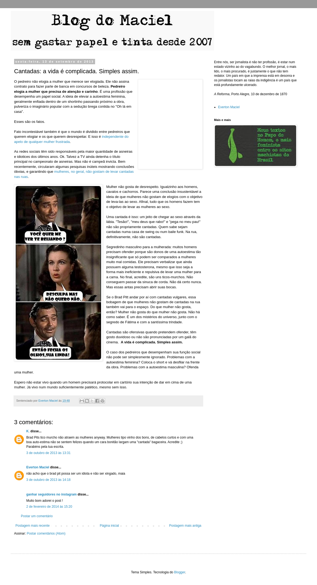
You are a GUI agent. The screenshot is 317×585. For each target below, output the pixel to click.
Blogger (179, 572)
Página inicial (109, 526)
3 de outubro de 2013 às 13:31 (48, 453)
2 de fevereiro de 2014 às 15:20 (49, 507)
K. (28, 431)
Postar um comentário (37, 516)
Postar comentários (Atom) (46, 533)
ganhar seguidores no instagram (51, 494)
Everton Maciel (37, 467)
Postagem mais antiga (185, 526)
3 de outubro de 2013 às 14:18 (48, 480)
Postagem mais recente (32, 526)
